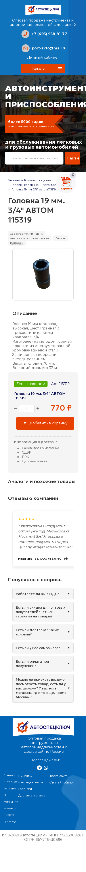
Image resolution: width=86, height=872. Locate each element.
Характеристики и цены (26, 233)
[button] (43, 68)
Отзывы (60, 238)
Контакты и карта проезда (10, 815)
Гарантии (25, 789)
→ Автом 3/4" (49, 184)
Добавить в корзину (45, 423)
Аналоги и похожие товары (29, 238)
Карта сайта (58, 776)
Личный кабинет (43, 57)
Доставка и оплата (32, 795)
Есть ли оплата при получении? (32, 663)
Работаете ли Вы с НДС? (37, 594)
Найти (73, 158)
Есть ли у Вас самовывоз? (38, 648)
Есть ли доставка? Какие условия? (37, 632)
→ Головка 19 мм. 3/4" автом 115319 (32, 189)
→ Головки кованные (23, 184)
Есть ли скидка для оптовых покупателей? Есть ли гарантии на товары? (40, 611)
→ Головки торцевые (36, 180)
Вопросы (16, 242)
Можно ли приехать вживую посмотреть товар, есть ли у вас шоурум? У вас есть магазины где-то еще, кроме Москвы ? (41, 688)
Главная (14, 180)
